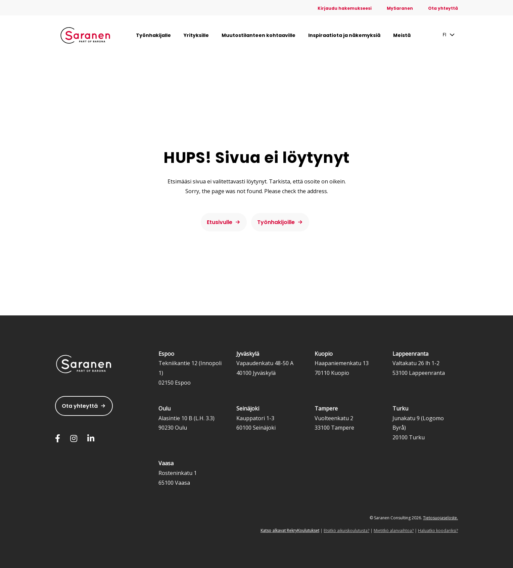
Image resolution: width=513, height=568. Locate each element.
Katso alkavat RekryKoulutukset (290, 530)
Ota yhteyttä (80, 406)
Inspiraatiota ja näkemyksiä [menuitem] (344, 35)
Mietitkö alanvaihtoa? (394, 530)
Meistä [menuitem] (402, 35)
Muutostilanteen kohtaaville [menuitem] (258, 35)
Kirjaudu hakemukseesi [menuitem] (345, 8)
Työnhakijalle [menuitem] (153, 35)
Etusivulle (219, 222)
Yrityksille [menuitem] (196, 35)
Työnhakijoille (276, 222)
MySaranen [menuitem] (400, 8)
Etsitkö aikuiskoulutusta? (346, 530)
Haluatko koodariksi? (438, 530)
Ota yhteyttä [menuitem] (443, 8)
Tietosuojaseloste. (440, 518)
